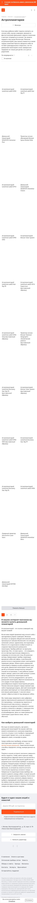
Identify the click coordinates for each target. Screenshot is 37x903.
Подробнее (12, 901)
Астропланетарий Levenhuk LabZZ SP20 (9, 90)
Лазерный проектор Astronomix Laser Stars (9, 535)
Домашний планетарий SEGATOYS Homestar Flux (9, 139)
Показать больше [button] (18, 608)
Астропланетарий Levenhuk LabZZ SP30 (28, 487)
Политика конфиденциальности (10, 897)
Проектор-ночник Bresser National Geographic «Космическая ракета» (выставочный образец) (26, 338)
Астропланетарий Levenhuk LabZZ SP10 (9, 186)
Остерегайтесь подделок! (10, 871)
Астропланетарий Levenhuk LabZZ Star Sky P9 (9, 284)
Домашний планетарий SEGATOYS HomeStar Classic (27, 187)
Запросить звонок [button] (19, 834)
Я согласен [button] (29, 900)
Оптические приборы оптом (11, 860)
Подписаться (19, 812)
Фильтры (17, 25)
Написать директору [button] (19, 840)
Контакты (4, 867)
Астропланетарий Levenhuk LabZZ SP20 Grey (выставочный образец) (9, 336)
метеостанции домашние (10, 745)
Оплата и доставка (17, 857)
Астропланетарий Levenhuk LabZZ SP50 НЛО (9, 238)
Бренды (17, 864)
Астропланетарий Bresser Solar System (27, 237)
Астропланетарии (20, 16)
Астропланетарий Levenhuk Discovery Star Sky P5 (8, 488)
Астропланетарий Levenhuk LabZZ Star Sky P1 (27, 91)
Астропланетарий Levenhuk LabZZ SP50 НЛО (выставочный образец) (9, 441)
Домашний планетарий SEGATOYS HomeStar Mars (27, 536)
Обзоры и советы (7, 864)
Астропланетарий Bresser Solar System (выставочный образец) (27, 390)
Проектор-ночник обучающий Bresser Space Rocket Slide (27, 138)
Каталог (10, 16)
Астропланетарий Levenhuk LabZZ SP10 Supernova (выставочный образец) (28, 286)
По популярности (7, 55)
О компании (5, 857)
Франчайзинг (22, 867)
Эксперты (12, 867)
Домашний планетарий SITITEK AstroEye (9, 584)
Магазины (25, 864)
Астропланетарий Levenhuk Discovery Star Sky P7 (27, 440)
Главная (3, 16)
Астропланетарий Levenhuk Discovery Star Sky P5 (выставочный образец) (8, 391)
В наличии (7, 58)
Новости (25, 860)
